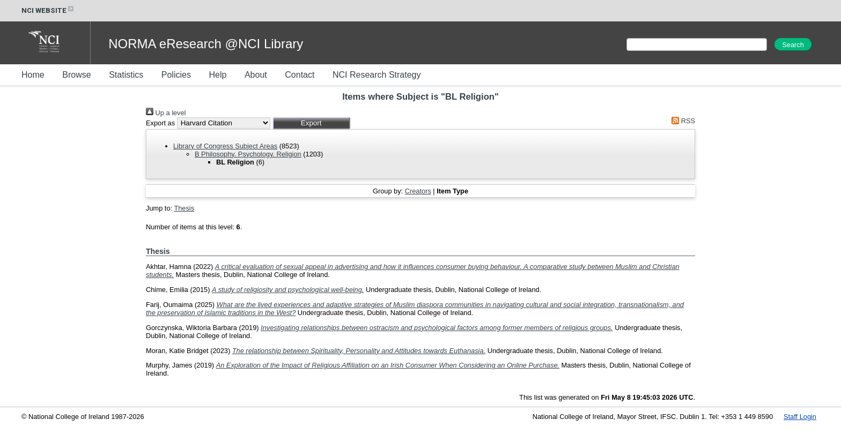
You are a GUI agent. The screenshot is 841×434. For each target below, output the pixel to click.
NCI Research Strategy (377, 74)
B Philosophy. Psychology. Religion (248, 154)
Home (33, 74)
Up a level (166, 113)
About (256, 74)
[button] (311, 123)
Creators (418, 191)
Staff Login (800, 417)
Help (217, 74)
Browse (76, 74)
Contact (299, 74)
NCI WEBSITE (48, 10)
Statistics (126, 74)
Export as (160, 123)
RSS (681, 121)
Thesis (184, 208)
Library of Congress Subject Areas (225, 146)
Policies (176, 74)
